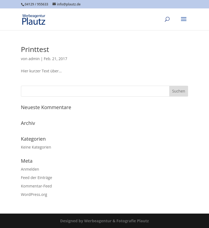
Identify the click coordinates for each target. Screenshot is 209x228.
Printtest (35, 49)
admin (33, 58)
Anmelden (30, 169)
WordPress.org (34, 194)
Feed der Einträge (36, 177)
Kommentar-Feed (36, 186)
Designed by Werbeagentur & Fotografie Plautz (104, 220)
